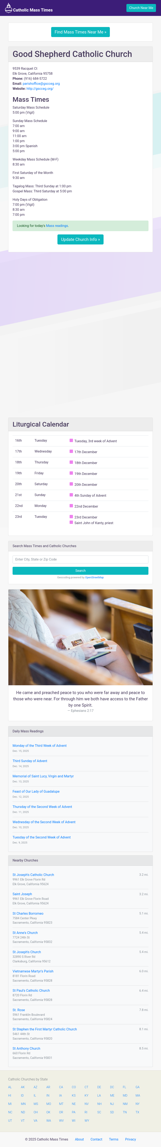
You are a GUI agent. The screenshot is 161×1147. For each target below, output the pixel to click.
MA (138, 1095)
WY (87, 1121)
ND (23, 1112)
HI (9, 1095)
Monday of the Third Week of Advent (40, 746)
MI (10, 1104)
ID (22, 1095)
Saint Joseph (22, 894)
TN (125, 1112)
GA (138, 1087)
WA (48, 1121)
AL (10, 1087)
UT (10, 1121)
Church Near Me (141, 8)
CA (61, 1087)
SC (99, 1112)
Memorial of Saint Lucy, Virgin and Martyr (43, 776)
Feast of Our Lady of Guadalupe (36, 791)
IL (35, 1095)
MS (36, 1104)
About (79, 1139)
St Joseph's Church (27, 952)
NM (125, 1104)
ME (112, 1095)
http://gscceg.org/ (39, 89)
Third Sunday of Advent (30, 761)
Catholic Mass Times (29, 8)
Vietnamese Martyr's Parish (33, 971)
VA (35, 1121)
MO (48, 1104)
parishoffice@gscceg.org (41, 84)
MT (61, 1104)
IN (47, 1095)
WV (61, 1121)
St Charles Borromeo (28, 914)
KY (86, 1095)
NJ (112, 1104)
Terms (113, 1139)
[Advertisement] (80, 286)
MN (23, 1104)
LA (99, 1095)
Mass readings (57, 226)
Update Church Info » (80, 239)
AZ (36, 1087)
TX (137, 1112)
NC (10, 1112)
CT (86, 1087)
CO (74, 1087)
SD (112, 1112)
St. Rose (19, 1010)
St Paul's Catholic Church (31, 991)
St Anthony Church (26, 1049)
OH (36, 1112)
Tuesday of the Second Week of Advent (42, 837)
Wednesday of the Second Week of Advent (44, 822)
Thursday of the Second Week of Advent (42, 807)
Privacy (130, 1139)
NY (138, 1104)
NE (74, 1104)
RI (86, 1112)
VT (23, 1121)
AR (48, 1087)
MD (125, 1095)
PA (73, 1112)
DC (112, 1087)
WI (73, 1121)
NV (87, 1104)
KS (74, 1095)
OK (48, 1112)
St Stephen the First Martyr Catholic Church (45, 1029)
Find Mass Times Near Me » (80, 32)
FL (124, 1087)
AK (23, 1087)
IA (60, 1095)
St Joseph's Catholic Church (33, 875)
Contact (96, 1139)
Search (80, 571)
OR (61, 1112)
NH (99, 1104)
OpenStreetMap (94, 577)
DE (99, 1087)
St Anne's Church (25, 933)
